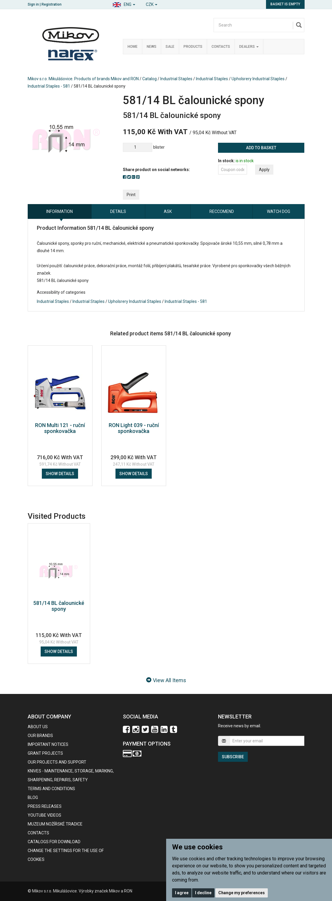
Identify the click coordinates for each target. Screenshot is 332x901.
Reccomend (221, 211)
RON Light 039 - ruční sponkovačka (134, 428)
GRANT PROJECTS (45, 753)
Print (131, 194)
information (59, 211)
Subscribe (233, 756)
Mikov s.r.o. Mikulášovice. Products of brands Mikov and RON (83, 78)
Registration (52, 4)
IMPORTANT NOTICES (48, 744)
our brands (40, 735)
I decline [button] (203, 892)
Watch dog (278, 211)
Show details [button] (60, 473)
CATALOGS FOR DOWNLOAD (54, 841)
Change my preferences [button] (241, 892)
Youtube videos (44, 815)
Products (193, 47)
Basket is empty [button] (285, 4)
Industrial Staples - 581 (49, 86)
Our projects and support (57, 762)
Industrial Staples (176, 78)
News (151, 47)
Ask (168, 211)
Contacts (221, 47)
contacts (38, 833)
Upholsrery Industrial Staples (258, 78)
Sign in (33, 4)
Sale (170, 47)
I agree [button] (182, 892)
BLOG (33, 797)
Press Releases (45, 806)
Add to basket (261, 147)
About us (38, 726)
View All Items (166, 680)
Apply (264, 169)
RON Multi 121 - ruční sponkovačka (60, 428)
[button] (124, 3)
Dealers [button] (249, 47)
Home (133, 47)
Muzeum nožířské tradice (55, 824)
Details (118, 211)
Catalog (149, 78)
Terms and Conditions (51, 788)
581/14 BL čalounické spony (58, 606)
